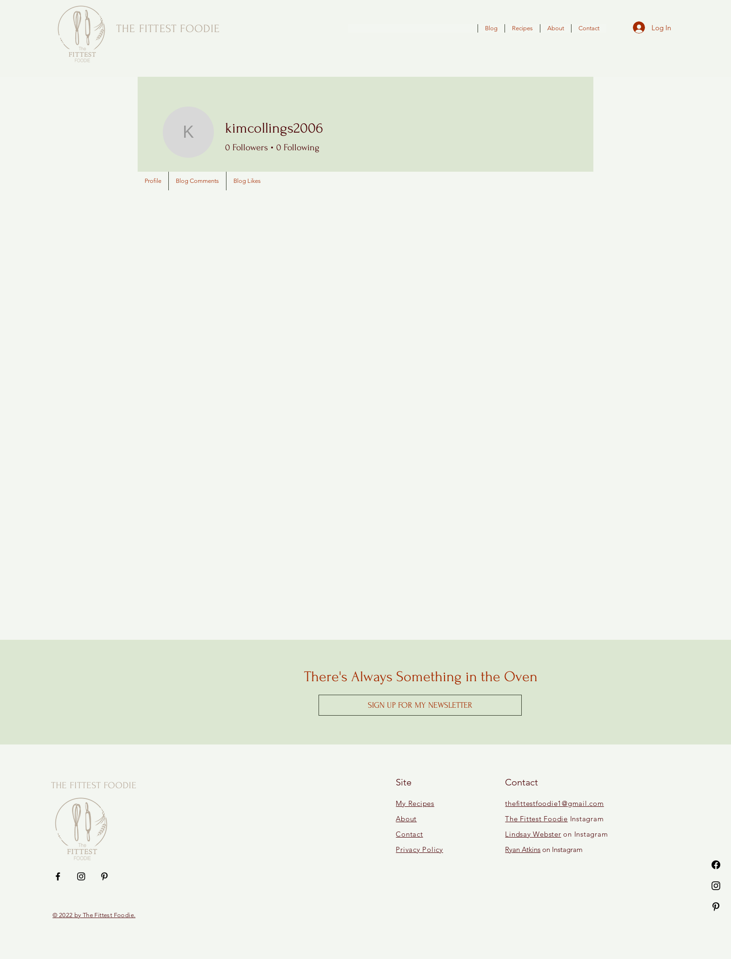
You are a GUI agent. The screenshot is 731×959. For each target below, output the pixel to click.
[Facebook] (716, 865)
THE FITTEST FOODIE (94, 785)
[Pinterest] (716, 906)
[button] (420, 705)
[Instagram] (716, 886)
